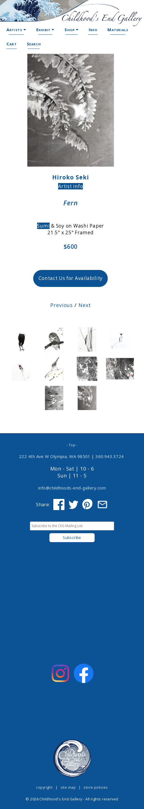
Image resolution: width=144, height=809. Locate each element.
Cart (11, 44)
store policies (95, 787)
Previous (61, 305)
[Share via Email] (102, 504)
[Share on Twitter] (73, 504)
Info (93, 29)
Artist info (70, 186)
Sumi (43, 226)
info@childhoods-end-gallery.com (72, 488)
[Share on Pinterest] (87, 504)
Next (84, 305)
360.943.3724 (109, 456)
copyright (44, 787)
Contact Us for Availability (71, 278)
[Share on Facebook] (58, 504)
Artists (16, 29)
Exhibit (45, 29)
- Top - (72, 444)
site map (68, 787)
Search (34, 44)
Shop (71, 29)
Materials (117, 29)
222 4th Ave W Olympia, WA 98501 (54, 456)
